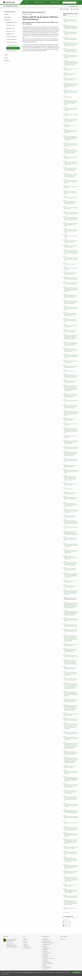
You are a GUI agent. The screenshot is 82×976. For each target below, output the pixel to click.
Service (23, 936)
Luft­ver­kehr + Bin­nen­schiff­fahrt (48, 963)
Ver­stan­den (77, 972)
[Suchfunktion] (69, 3)
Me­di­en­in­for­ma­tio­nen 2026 (11, 22)
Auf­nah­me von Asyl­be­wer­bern (48, 942)
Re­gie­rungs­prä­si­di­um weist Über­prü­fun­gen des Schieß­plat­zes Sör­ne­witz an (71, 817)
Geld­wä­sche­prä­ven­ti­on (47, 953)
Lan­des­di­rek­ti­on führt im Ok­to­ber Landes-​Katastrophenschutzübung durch (70, 320)
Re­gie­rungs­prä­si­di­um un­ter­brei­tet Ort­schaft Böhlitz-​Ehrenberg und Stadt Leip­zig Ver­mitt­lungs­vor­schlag (70, 533)
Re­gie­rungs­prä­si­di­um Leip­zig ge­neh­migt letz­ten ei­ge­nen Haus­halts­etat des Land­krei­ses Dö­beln (71, 866)
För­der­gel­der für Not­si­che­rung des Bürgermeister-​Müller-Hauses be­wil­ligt (70, 21)
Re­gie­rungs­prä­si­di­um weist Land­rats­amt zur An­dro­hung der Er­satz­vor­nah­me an (71, 620)
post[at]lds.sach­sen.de (13, 946)
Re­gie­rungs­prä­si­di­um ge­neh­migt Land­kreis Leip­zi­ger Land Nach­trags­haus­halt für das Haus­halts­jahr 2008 (71, 522)
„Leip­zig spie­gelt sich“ (68, 97)
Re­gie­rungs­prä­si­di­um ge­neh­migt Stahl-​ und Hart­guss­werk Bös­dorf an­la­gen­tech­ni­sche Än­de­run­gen (71, 753)
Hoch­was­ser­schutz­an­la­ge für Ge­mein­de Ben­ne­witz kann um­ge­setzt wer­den (70, 192)
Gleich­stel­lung (45, 954)
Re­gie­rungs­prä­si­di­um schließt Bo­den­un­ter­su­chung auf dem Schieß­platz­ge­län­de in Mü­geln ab (70, 395)
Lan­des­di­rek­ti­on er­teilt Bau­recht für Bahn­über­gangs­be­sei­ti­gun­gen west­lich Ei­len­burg (70, 131)
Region (6, 57)
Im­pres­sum (25, 942)
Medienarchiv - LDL (10, 34)
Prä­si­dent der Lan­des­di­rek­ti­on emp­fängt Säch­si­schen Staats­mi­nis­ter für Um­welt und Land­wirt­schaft (71, 302)
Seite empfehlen (64, 936)
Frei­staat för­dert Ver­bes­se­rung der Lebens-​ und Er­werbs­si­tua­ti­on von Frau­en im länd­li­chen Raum (70, 296)
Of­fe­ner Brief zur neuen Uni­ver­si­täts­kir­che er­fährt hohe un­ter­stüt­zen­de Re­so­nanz (71, 181)
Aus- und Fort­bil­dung (46, 940)
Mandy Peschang (68, 921)
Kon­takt (25, 940)
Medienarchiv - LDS (10, 25)
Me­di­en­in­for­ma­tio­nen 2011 (12, 39)
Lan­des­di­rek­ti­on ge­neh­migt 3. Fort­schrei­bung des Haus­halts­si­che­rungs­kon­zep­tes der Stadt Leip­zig (70, 50)
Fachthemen (7, 60)
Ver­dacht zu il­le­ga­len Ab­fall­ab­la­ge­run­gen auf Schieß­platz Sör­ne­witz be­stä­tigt (70, 231)
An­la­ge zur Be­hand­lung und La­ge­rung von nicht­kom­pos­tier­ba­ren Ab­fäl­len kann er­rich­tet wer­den (70, 169)
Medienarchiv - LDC (10, 28)
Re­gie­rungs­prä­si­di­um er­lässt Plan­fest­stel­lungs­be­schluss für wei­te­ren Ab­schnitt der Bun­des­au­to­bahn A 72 (70, 828)
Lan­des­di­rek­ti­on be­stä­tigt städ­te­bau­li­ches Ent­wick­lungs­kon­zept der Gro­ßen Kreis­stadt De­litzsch (71, 120)
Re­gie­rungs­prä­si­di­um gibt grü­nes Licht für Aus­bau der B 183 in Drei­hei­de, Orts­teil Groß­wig (70, 650)
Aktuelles (7, 14)
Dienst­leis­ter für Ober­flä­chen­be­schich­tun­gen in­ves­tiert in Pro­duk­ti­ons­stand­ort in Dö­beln (70, 504)
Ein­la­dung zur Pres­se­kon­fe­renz (70, 371)
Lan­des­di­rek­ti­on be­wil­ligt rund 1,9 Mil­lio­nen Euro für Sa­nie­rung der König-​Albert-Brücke (70, 314)
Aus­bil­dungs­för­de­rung (46, 944)
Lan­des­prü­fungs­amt (46, 961)
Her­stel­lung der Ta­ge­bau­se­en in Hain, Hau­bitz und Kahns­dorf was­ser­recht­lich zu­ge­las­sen (70, 202)
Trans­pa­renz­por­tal (46, 968)
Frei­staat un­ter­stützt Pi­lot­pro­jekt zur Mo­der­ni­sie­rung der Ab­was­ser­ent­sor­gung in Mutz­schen (71, 163)
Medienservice (8, 19)
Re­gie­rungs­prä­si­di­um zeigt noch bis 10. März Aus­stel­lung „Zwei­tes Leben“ (70, 872)
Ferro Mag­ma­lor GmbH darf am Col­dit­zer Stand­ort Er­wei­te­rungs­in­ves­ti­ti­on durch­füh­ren (71, 738)
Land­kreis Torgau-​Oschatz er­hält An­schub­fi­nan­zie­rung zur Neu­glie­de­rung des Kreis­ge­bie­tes (71, 891)
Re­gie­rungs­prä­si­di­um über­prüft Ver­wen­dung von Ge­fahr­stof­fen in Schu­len (71, 460)
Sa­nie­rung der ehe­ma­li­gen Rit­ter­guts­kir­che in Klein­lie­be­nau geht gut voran (70, 853)
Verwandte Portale (45, 936)
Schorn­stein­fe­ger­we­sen (47, 967)
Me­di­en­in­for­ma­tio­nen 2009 (12, 45)
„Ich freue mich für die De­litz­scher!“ (70, 197)
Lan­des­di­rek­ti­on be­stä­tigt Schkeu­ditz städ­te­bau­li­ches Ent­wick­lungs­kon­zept (71, 92)
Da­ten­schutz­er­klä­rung (29, 972)
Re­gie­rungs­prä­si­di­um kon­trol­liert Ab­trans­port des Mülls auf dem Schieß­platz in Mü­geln (71, 511)
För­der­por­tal (45, 951)
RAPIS (44, 965)
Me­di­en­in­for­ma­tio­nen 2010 (12, 42)
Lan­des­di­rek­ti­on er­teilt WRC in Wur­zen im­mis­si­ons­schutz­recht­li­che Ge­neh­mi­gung (70, 145)
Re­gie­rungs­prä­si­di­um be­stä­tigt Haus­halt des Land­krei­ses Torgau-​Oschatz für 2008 (71, 471)
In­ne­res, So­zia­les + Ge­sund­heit (48, 958)
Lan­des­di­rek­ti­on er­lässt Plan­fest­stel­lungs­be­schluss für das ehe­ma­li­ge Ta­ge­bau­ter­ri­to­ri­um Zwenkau (71, 44)
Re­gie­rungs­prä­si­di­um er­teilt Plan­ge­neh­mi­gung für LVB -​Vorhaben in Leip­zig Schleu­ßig (70, 551)
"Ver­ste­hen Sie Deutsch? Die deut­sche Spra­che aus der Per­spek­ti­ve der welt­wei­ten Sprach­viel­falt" (70, 563)
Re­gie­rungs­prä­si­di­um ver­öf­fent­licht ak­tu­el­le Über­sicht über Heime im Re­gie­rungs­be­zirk (70, 673)
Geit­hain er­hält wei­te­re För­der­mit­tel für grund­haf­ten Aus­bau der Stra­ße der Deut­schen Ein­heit (70, 442)
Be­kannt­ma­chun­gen (46, 947)
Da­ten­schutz (26, 944)
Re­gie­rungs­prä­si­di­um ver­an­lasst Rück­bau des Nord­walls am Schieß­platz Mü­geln (70, 834)
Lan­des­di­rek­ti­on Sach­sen (11, 6)
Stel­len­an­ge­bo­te (8, 17)
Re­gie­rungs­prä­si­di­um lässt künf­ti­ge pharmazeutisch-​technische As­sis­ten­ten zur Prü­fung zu (71, 545)
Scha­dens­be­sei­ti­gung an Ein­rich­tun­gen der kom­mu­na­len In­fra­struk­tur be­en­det (70, 308)
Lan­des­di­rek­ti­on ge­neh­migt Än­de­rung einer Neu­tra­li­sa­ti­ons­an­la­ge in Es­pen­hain (70, 33)
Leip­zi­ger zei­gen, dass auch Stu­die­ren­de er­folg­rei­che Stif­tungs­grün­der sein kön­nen (70, 109)
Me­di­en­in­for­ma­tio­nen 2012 (12, 36)
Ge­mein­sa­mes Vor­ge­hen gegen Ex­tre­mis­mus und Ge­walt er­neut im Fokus (70, 539)
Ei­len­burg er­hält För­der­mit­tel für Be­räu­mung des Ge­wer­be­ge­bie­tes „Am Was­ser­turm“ (71, 56)
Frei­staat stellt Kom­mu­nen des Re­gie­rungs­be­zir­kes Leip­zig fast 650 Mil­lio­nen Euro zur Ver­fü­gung (70, 700)
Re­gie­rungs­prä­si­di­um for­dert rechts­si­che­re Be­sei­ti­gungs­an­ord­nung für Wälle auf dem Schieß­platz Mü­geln (70, 811)
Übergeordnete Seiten (73, 6)
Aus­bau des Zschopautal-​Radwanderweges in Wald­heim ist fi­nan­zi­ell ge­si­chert (71, 557)
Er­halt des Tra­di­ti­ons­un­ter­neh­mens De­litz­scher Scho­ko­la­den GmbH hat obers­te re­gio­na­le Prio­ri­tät (70, 344)
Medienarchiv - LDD (10, 31)
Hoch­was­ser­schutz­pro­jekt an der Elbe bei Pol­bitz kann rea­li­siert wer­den (70, 498)
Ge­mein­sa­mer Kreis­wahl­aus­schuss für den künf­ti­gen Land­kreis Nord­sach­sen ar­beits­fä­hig (70, 792)
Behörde (6, 55)
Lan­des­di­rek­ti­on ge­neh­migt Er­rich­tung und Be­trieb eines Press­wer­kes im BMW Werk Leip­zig (70, 350)
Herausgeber (5, 936)
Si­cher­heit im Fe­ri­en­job (68, 488)
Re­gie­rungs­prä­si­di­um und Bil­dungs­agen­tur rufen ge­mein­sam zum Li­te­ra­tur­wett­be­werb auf (70, 786)
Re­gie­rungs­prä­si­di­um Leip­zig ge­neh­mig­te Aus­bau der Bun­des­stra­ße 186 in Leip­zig (71, 356)
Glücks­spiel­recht (46, 956)
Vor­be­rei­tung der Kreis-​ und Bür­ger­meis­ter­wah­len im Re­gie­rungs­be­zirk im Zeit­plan (70, 805)
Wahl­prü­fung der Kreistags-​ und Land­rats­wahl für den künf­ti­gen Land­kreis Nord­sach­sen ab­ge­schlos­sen (71, 376)
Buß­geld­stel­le (45, 949)
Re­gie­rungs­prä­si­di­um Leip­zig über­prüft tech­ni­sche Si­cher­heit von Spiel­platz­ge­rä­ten (71, 772)
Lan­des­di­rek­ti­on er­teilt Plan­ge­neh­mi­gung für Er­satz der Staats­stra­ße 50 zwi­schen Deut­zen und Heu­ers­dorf (71, 218)
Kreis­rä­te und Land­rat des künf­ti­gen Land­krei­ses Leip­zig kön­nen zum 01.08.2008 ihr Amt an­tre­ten (70, 406)
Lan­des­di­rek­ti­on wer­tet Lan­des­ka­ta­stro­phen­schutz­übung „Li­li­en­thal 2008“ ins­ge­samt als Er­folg (70, 175)
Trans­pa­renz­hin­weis (27, 947)
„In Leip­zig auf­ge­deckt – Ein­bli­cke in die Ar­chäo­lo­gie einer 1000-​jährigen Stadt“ (70, 259)
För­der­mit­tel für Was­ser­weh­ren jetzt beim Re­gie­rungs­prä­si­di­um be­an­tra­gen (70, 631)
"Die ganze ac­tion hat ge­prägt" (69, 264)
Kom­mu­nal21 (45, 960)
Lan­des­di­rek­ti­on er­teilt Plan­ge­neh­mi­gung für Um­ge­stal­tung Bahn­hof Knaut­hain (71, 224)
